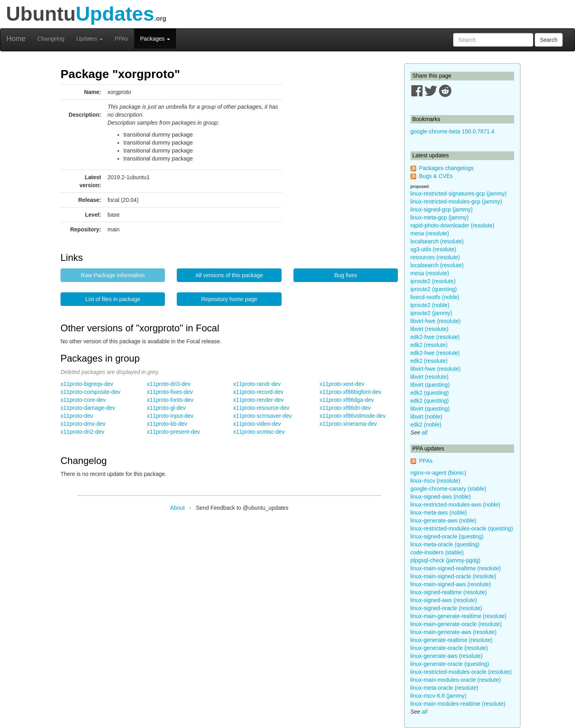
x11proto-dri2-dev (82, 432)
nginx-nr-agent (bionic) (438, 473)
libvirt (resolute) (430, 329)
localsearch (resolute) (437, 241)
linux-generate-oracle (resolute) (449, 648)
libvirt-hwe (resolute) (436, 321)
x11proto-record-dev (258, 392)
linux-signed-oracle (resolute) (447, 608)
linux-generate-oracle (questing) (450, 664)
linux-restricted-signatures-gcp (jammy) (459, 193)
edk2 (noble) (426, 424)
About (177, 508)
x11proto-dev (77, 416)
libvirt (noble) (426, 416)
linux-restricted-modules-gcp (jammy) (456, 201)
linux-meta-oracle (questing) (445, 544)
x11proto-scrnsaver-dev (262, 416)
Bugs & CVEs (436, 176)
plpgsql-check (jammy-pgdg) (446, 560)
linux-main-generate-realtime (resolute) (459, 616)
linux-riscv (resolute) (435, 481)
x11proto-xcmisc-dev (259, 432)
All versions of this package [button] (229, 275)
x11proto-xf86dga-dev (347, 400)
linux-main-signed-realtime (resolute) (456, 568)
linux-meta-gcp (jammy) (440, 217)
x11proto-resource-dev (261, 408)
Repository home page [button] (229, 299)
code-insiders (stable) (437, 552)
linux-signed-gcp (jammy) (442, 209)
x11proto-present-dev (173, 432)
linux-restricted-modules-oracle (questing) (462, 528)
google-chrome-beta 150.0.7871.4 (453, 131)
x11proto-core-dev (83, 400)
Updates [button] (89, 38)
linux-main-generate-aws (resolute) (454, 632)
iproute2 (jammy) (431, 313)
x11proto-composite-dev (90, 392)
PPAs (121, 38)
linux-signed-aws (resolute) (444, 600)
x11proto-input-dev (170, 416)
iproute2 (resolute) (433, 281)
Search (548, 40)
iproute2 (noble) (430, 305)
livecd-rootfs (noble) (435, 297)
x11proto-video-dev (257, 424)
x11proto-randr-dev (257, 384)
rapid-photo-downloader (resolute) (453, 225)
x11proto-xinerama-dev (348, 424)
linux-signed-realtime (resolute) (449, 592)
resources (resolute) (435, 257)
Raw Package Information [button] (113, 275)
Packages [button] (155, 38)
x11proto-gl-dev (166, 408)
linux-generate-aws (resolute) (447, 656)
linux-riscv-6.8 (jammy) (439, 696)
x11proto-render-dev (258, 400)
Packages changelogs (446, 168)
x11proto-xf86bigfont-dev (350, 392)
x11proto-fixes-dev (170, 392)
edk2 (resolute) (429, 345)
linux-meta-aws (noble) (439, 512)
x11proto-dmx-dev (83, 424)
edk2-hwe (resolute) (435, 337)
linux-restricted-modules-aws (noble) (456, 504)
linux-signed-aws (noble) (441, 496)
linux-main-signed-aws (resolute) (451, 584)
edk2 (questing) (430, 392)
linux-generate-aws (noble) (444, 520)
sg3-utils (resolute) (433, 249)
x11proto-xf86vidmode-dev (353, 416)
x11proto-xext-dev (342, 384)
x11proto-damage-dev (88, 408)
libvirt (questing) (430, 385)
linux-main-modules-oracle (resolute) (456, 680)
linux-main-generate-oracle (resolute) (456, 624)
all (424, 432)
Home (15, 39)
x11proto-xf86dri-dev (345, 408)
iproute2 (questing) (434, 289)
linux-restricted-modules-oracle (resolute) (461, 672)
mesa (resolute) (430, 233)
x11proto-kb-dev (167, 424)
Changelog (51, 38)
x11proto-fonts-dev (170, 400)
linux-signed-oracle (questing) (447, 536)
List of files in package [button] (112, 299)
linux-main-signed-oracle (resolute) (454, 576)
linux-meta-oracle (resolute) (444, 688)
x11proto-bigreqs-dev (87, 384)
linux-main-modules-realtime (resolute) (458, 704)
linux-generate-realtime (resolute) (452, 640)
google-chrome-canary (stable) (449, 488)
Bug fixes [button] (345, 275)
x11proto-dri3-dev (169, 384)
